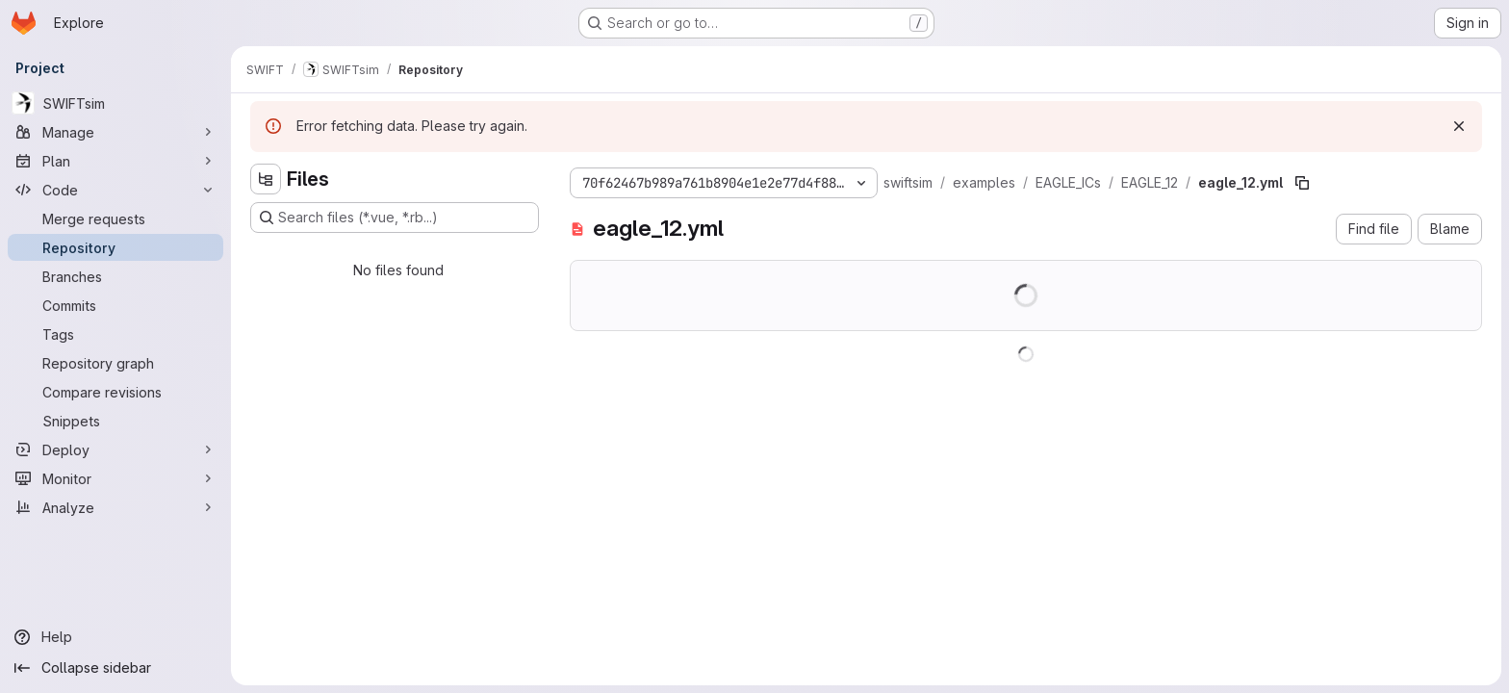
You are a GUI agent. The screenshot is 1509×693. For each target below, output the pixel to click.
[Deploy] (115, 449)
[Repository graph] (115, 362)
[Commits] (115, 305)
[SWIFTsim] (115, 103)
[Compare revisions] (115, 391)
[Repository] (115, 247)
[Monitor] (115, 478)
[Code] (115, 189)
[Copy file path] (1302, 182)
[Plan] (115, 160)
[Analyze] (115, 507)
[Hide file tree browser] (265, 179)
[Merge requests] (115, 218)
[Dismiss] (1459, 126)
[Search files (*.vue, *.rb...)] (394, 217)
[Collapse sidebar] (115, 667)
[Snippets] (115, 420)
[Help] (115, 637)
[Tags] (115, 334)
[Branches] (115, 276)
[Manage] (115, 131)
